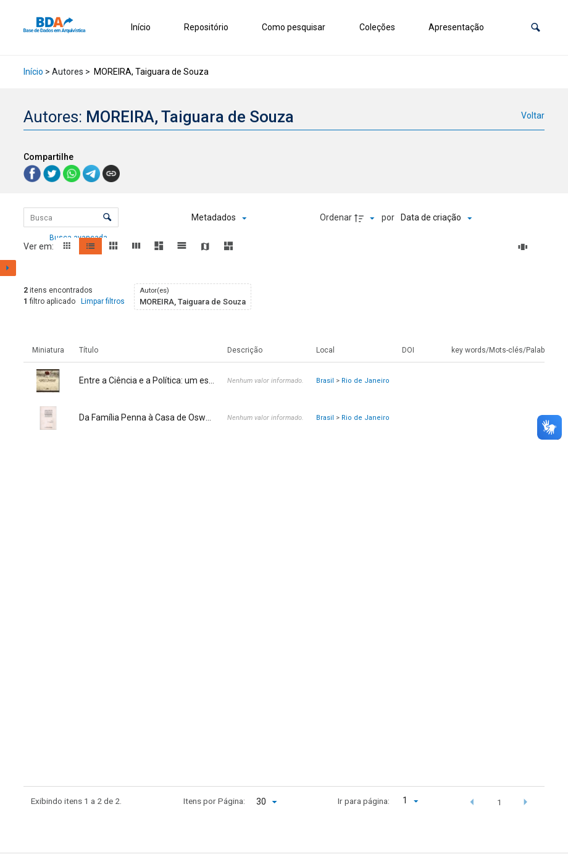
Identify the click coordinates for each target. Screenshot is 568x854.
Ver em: (39, 246)
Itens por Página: (214, 801)
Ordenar (336, 217)
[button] (536, 27)
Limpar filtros (103, 301)
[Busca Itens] (70, 217)
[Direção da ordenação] (366, 218)
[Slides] (524, 247)
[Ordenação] (436, 218)
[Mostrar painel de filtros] (8, 268)
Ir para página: (364, 801)
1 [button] (499, 802)
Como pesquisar (293, 27)
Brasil (325, 381)
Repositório (206, 27)
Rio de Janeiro (365, 381)
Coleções (377, 27)
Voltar (533, 115)
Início (141, 27)
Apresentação (456, 27)
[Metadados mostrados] (219, 218)
